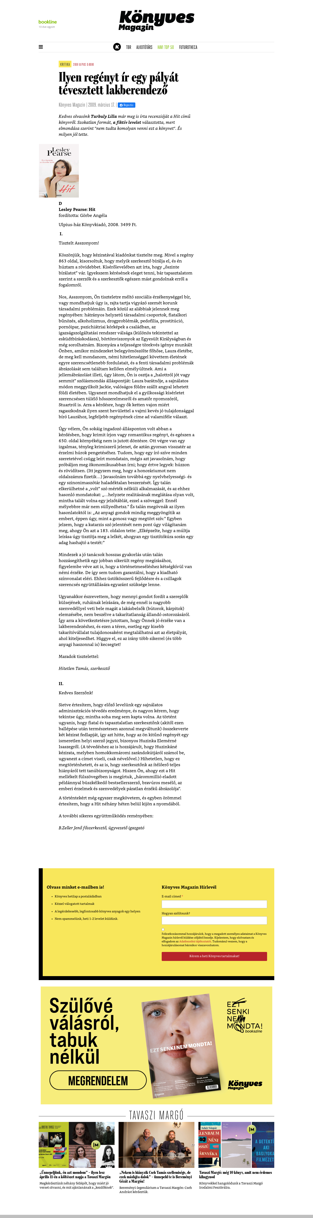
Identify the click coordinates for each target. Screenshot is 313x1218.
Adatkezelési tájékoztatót (195, 941)
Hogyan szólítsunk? (176, 913)
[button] (41, 47)
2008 (75, 65)
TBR (130, 47)
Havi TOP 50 (166, 47)
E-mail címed (172, 897)
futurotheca (189, 47)
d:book (90, 65)
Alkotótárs (145, 47)
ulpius (82, 65)
